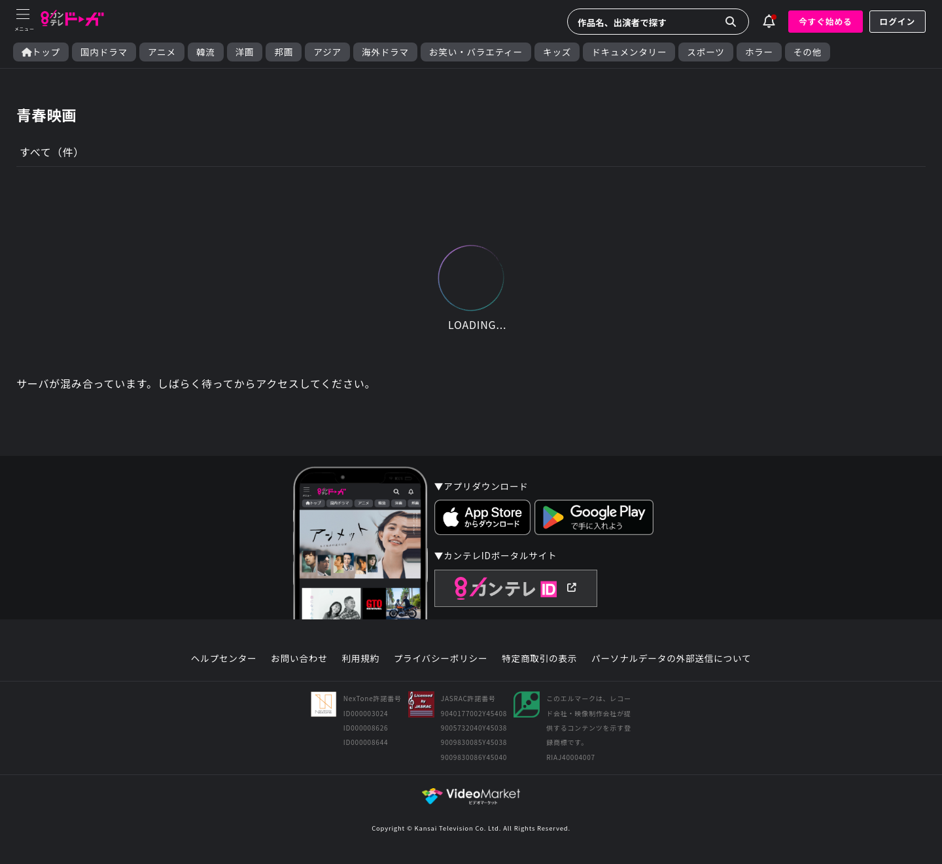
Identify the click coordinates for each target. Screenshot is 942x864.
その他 (808, 52)
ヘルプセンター (224, 658)
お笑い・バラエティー (476, 52)
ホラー (759, 52)
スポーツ (705, 52)
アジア (327, 52)
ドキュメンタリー (629, 52)
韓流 (205, 52)
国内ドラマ (104, 52)
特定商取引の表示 (539, 658)
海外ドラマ (385, 52)
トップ (41, 52)
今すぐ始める (825, 21)
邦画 (283, 52)
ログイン (897, 21)
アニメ (162, 52)
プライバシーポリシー (441, 658)
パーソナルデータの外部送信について (671, 658)
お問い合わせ (299, 658)
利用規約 (360, 658)
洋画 (245, 52)
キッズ (557, 52)
